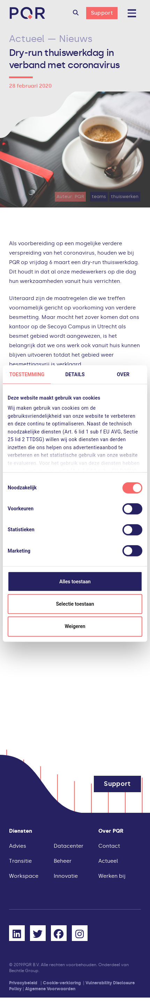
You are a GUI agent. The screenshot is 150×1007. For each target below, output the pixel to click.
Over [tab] (123, 374)
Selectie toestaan (75, 604)
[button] (76, 13)
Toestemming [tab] (27, 374)
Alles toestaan (75, 581)
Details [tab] (75, 374)
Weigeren (75, 626)
